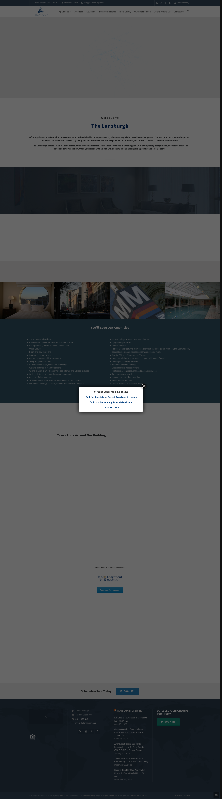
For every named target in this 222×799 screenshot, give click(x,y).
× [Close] (144, 386)
